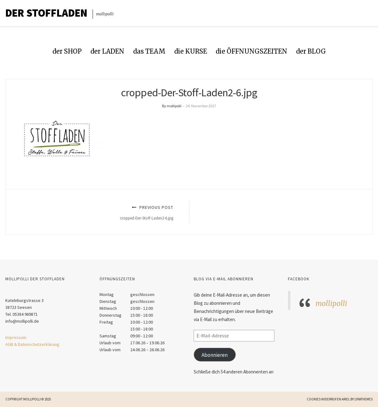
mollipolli (331, 303)
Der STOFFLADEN (46, 12)
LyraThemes (363, 399)
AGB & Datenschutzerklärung (32, 344)
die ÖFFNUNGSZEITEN (251, 51)
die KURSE (190, 51)
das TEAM (149, 51)
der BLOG (311, 51)
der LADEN (107, 51)
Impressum (15, 337)
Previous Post (96, 212)
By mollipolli (171, 105)
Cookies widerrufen (324, 399)
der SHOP (67, 51)
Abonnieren (215, 355)
